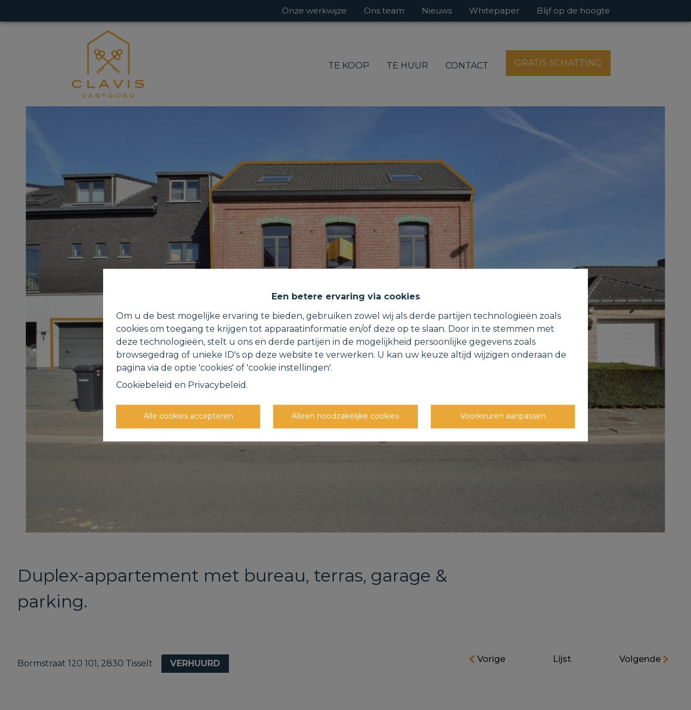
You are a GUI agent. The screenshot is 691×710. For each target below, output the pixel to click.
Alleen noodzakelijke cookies (345, 416)
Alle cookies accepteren (188, 416)
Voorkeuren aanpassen (503, 416)
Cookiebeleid (144, 385)
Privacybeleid (217, 385)
